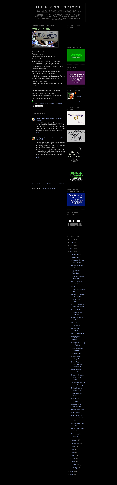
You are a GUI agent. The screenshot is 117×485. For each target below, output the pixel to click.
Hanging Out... (76, 337)
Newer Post (36, 184)
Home (49, 184)
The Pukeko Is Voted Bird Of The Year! (78, 289)
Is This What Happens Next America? (76, 312)
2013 (72, 245)
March (74, 461)
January (75, 468)
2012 (72, 248)
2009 (72, 474)
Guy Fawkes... (76, 412)
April (73, 458)
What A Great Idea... (78, 409)
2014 (72, 242)
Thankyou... (75, 340)
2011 (72, 251)
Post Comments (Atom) (49, 188)
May (73, 455)
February (75, 464)
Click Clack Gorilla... (78, 333)
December (75, 254)
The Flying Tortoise (59, 7)
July (73, 449)
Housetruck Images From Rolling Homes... (77, 377)
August (74, 446)
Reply (37, 132)
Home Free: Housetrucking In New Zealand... (77, 364)
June (73, 452)
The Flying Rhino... (77, 353)
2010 (72, 471)
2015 (72, 239)
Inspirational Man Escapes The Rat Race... (77, 418)
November (75, 257)
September (76, 443)
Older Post (61, 184)
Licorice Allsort (41, 119)
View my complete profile (79, 99)
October (75, 440)
